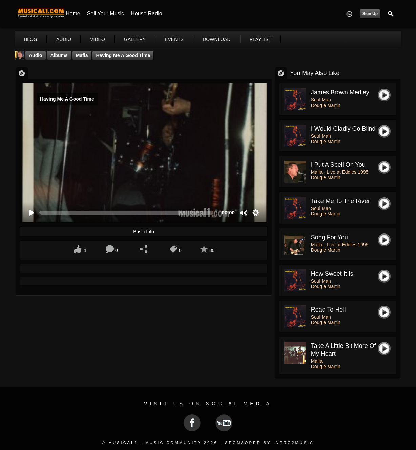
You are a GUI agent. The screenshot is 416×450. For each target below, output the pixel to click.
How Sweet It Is (332, 273)
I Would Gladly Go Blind (343, 128)
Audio (35, 55)
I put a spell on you (338, 164)
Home (73, 13)
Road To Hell (328, 309)
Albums (59, 55)
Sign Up (370, 13)
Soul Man (321, 99)
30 (212, 250)
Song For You (329, 237)
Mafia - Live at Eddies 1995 (340, 172)
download (216, 39)
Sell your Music (105, 13)
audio (63, 39)
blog (30, 39)
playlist (260, 39)
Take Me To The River (340, 201)
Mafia (82, 55)
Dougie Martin (325, 105)
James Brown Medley (340, 92)
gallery (135, 39)
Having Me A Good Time (123, 55)
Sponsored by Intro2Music (269, 442)
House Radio (146, 13)
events (174, 39)
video (97, 39)
